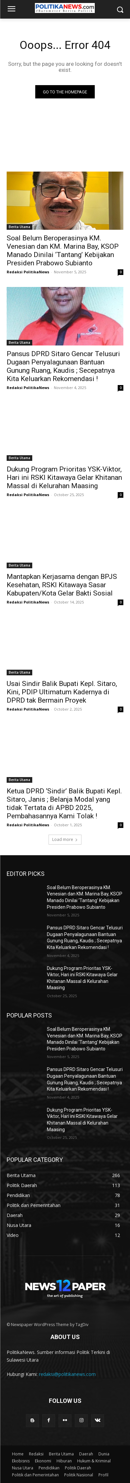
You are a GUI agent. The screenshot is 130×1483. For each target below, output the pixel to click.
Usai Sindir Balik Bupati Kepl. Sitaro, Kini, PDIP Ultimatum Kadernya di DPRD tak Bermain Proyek (62, 692)
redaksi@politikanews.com (67, 1374)
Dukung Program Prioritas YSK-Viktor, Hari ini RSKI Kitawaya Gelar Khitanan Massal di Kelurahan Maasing (64, 477)
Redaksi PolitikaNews (28, 271)
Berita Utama (19, 226)
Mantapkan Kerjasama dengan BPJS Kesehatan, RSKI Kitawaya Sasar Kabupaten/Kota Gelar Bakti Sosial (62, 585)
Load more (65, 839)
